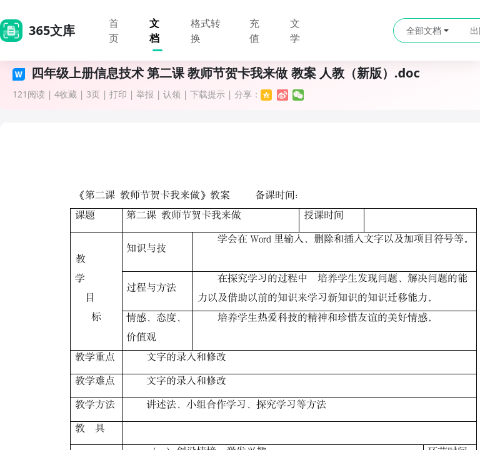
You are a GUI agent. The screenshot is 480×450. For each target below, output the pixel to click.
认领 (172, 94)
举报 (145, 94)
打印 (118, 94)
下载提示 (207, 94)
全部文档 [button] (427, 30)
